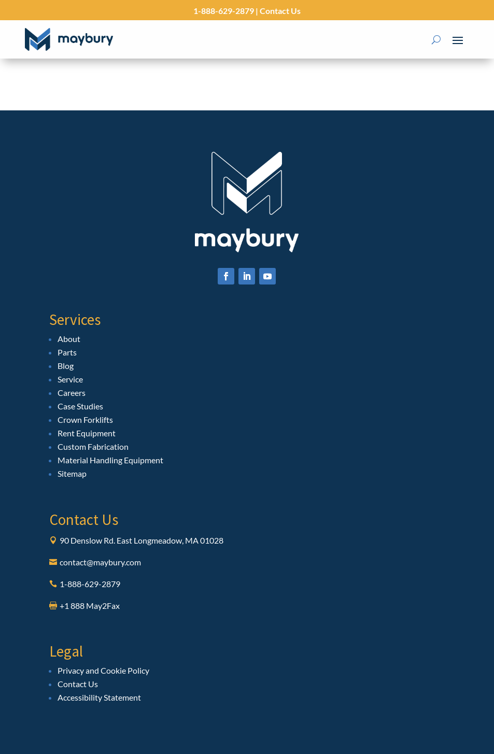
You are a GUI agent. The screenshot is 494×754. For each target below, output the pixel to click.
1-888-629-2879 (223, 11)
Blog (66, 366)
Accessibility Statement (99, 697)
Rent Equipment (87, 433)
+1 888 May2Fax (90, 605)
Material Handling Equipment (110, 460)
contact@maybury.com (100, 562)
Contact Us (279, 11)
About (69, 339)
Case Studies (80, 406)
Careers (72, 392)
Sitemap (72, 473)
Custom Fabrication (93, 446)
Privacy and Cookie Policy (103, 670)
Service (70, 379)
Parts (67, 352)
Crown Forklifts (85, 419)
